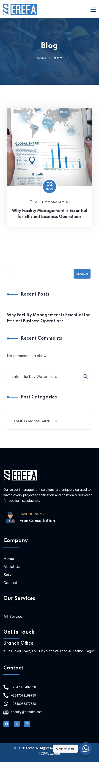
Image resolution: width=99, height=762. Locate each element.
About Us (11, 566)
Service (9, 574)
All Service (12, 616)
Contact (10, 582)
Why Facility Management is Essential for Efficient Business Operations (49, 214)
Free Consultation (37, 521)
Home (42, 58)
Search (82, 274)
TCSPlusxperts (49, 753)
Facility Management (49, 202)
